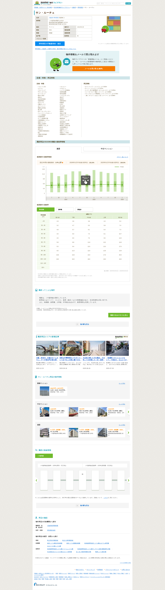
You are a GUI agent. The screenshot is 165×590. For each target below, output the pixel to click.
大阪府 (74, 7)
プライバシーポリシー (112, 569)
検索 (129, 3)
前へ (36, 480)
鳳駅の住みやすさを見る (119, 315)
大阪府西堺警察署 (52, 525)
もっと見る (122, 383)
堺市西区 (80, 7)
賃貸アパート (71, 573)
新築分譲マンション (94, 573)
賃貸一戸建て (79, 573)
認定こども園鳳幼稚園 (73, 543)
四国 (60, 578)
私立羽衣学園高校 (52, 540)
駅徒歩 (79, 209)
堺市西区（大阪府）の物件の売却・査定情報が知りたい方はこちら (55, 49)
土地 (126, 573)
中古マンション (105, 573)
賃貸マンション (63, 573)
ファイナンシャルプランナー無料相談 (100, 576)
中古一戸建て (120, 573)
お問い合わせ (126, 569)
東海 (54, 578)
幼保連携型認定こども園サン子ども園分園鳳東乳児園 (93, 549)
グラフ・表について (122, 157)
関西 (57, 578)
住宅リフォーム (44, 576)
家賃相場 (86, 573)
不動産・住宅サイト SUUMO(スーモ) (44, 573)
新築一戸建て (113, 573)
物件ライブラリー (84, 576)
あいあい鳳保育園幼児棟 (83, 552)
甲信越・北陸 (48, 578)
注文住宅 (36, 576)
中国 (64, 578)
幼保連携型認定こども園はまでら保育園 (96, 543)
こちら (106, 497)
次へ (128, 480)
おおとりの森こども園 (54, 546)
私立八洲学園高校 (67, 540)
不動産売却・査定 (53, 576)
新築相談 (61, 576)
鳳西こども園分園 (100, 552)
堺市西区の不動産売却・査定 (50, 44)
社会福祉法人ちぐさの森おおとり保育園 (59, 552)
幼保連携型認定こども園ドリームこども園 (60, 549)
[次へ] (128, 412)
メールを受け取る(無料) (94, 68)
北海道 (36, 578)
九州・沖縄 (69, 578)
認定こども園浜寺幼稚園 (54, 543)
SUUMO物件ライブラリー (62, 7)
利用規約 (100, 569)
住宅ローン (76, 576)
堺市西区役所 (51, 530)
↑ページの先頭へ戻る (125, 562)
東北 (40, 578)
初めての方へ (80, 569)
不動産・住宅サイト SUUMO (43, 7)
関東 (43, 578)
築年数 (60, 209)
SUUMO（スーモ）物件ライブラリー (48, 3)
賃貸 (57, 573)
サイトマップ (91, 569)
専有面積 (41, 209)
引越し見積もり (68, 576)
